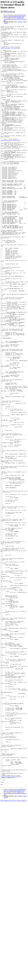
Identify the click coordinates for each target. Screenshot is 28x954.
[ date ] (15, 21)
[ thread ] (20, 21)
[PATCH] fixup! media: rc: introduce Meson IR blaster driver (15, 15)
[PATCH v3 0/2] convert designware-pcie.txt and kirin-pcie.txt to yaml (15, 19)
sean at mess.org (11, 11)
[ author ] (6, 23)
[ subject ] (24, 21)
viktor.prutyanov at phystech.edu (10, 52)
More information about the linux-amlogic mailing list (14, 952)
